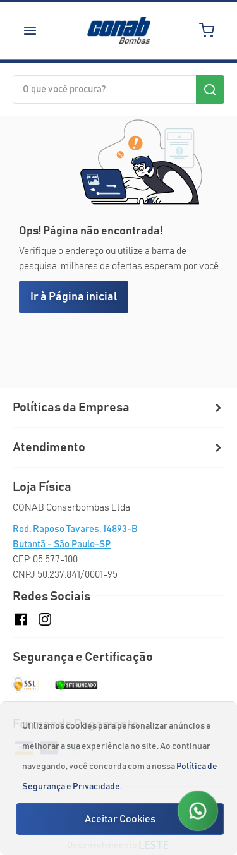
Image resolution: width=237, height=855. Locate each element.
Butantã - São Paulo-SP (62, 544)
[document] (120, 778)
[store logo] (118, 30)
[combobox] (118, 89)
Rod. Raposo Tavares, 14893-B (75, 529)
